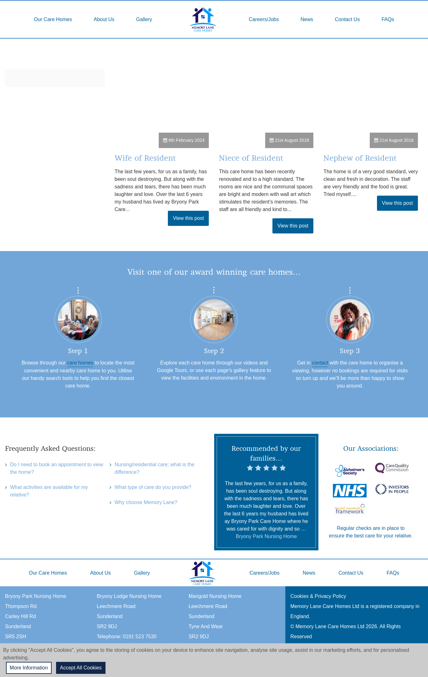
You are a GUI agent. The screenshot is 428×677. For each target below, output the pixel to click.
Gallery (144, 19)
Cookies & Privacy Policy (318, 596)
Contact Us (347, 19)
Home (203, 19)
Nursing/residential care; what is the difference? (154, 468)
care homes (80, 362)
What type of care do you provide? (153, 488)
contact (320, 362)
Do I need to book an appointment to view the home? (56, 468)
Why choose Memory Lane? (146, 503)
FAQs (387, 19)
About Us (104, 19)
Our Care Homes (53, 19)
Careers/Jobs (264, 19)
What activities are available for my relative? (49, 491)
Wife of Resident (145, 158)
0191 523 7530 (140, 636)
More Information (29, 667)
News (306, 19)
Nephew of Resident (360, 158)
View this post (188, 218)
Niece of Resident (251, 158)
